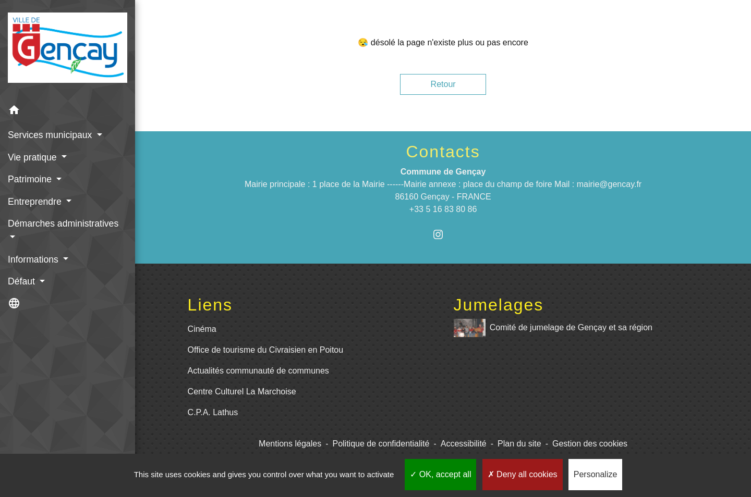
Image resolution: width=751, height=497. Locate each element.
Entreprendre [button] (36, 201)
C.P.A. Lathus (213, 412)
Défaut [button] (23, 281)
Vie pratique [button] (33, 157)
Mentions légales (290, 443)
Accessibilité (464, 443)
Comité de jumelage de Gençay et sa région (553, 328)
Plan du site (519, 443)
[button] (67, 112)
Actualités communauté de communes (258, 370)
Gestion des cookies (589, 443)
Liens (210, 304)
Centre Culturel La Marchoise (242, 391)
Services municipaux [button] (51, 135)
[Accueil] (67, 50)
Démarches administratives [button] (63, 223)
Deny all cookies (523, 474)
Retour (443, 84)
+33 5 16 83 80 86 (443, 209)
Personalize (595, 474)
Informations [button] (34, 259)
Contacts (443, 151)
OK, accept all (440, 474)
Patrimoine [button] (31, 179)
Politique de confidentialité (380, 443)
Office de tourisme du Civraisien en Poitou (266, 349)
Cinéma (202, 329)
